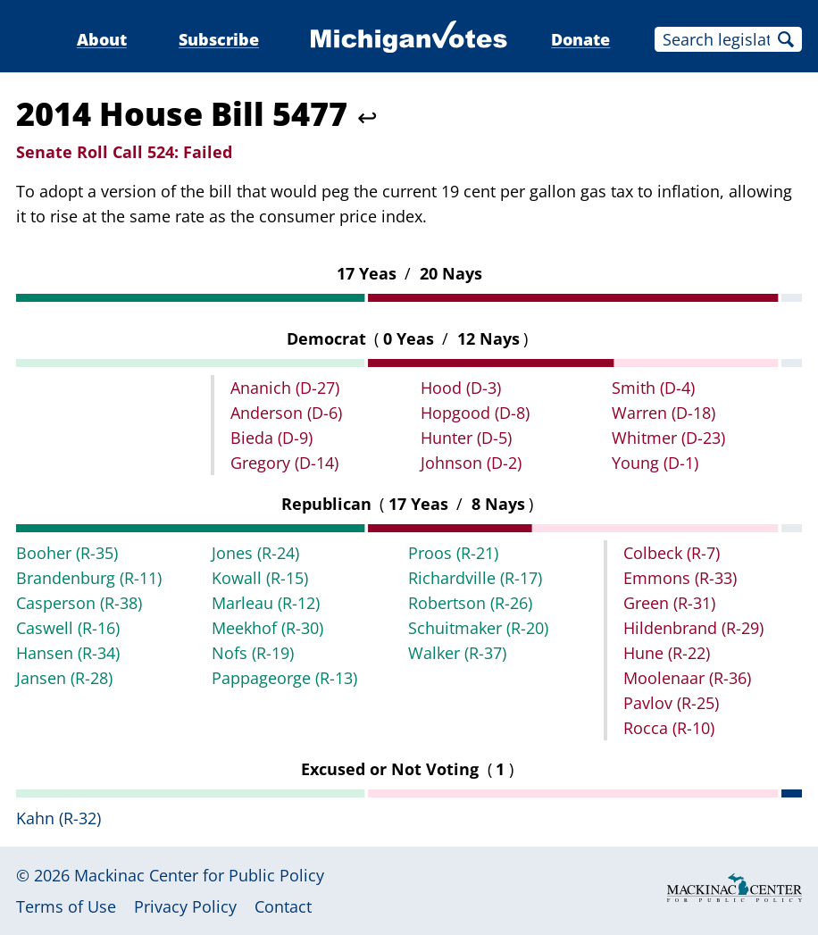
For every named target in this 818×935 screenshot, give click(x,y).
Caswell (68, 628)
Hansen (68, 653)
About (102, 39)
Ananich (284, 387)
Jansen (64, 678)
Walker (457, 653)
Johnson (471, 462)
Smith (653, 387)
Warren (663, 412)
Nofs (253, 653)
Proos (453, 553)
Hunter (466, 437)
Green (669, 603)
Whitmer (668, 437)
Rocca (668, 728)
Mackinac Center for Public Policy (199, 875)
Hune (666, 653)
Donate (580, 39)
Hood (461, 387)
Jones (255, 553)
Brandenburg (89, 578)
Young (655, 462)
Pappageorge (284, 678)
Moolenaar (687, 678)
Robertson (470, 603)
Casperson (79, 603)
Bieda (271, 437)
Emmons (680, 578)
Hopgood (475, 412)
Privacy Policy (185, 906)
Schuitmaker (478, 628)
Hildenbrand (693, 628)
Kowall (260, 578)
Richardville (475, 578)
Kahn (58, 818)
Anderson (286, 412)
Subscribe (219, 39)
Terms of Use (66, 906)
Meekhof (267, 628)
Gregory (284, 462)
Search (786, 39)
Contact (283, 906)
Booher (67, 553)
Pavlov (671, 703)
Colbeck (671, 553)
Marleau (266, 603)
